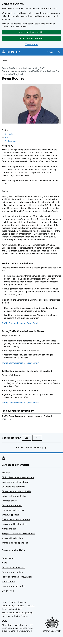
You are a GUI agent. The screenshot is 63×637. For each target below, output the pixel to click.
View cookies (31, 44)
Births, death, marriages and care (18, 477)
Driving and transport (12, 505)
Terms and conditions (12, 609)
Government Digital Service (15, 616)
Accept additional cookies (31, 32)
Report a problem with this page (31, 447)
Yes (28, 437)
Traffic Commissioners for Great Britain (20, 323)
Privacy (12, 602)
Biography (9, 134)
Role (6, 137)
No (39, 437)
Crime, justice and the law (14, 496)
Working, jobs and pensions (15, 542)
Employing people (10, 514)
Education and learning (13, 510)
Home (4, 60)
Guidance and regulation (13, 567)
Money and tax (9, 528)
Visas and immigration (12, 538)
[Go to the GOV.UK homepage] (11, 52)
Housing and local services (14, 524)
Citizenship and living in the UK (16, 491)
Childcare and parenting (13, 486)
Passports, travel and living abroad (18, 533)
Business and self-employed (15, 482)
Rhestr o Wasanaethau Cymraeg (17, 612)
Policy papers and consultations (17, 576)
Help (4, 602)
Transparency (8, 581)
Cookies (22, 602)
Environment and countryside (16, 519)
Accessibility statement (13, 605)
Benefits (6, 472)
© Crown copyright (52, 631)
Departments (8, 558)
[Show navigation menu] (50, 52)
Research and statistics (13, 572)
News (4, 562)
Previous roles (10, 141)
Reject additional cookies (31, 38)
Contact (30, 605)
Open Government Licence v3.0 (17, 628)
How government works (13, 586)
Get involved (8, 590)
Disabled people (9, 500)
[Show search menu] (59, 52)
